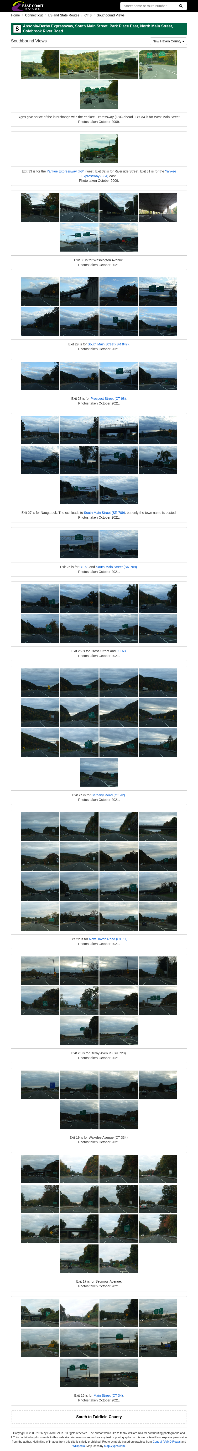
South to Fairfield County (99, 1417)
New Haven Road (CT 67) (108, 939)
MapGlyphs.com (114, 1446)
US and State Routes (63, 15)
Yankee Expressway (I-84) (66, 171)
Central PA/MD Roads (167, 1441)
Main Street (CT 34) (108, 1395)
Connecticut (34, 15)
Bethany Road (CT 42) (108, 795)
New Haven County (168, 41)
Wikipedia (79, 1446)
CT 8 (88, 15)
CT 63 (84, 567)
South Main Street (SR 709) (104, 513)
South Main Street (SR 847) (108, 344)
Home (15, 15)
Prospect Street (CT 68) (108, 398)
